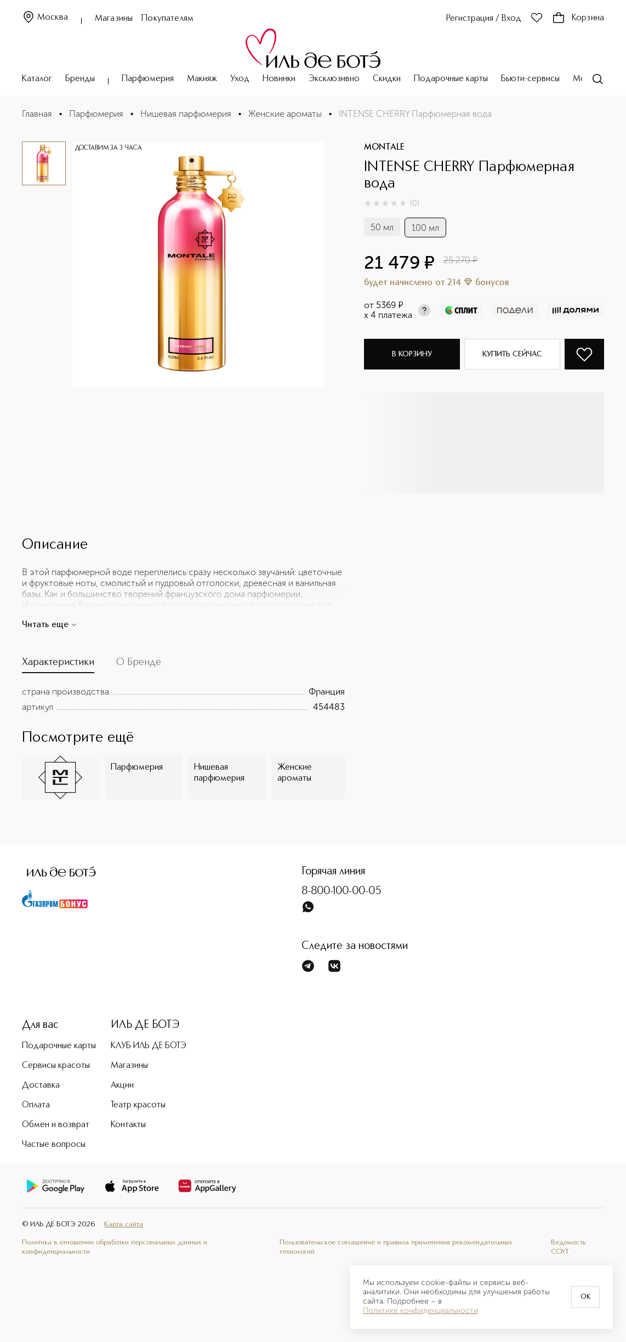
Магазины (114, 18)
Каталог (37, 79)
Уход (239, 79)
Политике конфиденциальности (420, 1310)
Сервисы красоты (56, 1065)
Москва (45, 18)
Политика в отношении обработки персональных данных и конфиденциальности (114, 1247)
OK (585, 1297)
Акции (122, 1085)
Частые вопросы (54, 1144)
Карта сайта (123, 1224)
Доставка (41, 1085)
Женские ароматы (285, 114)
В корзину (412, 354)
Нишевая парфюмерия (185, 114)
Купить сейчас (512, 354)
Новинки (279, 79)
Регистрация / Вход (483, 18)
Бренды (80, 79)
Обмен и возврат (55, 1125)
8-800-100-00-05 (341, 891)
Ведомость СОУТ (568, 1247)
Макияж (202, 79)
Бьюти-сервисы (530, 79)
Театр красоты (138, 1105)
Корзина (578, 18)
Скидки (387, 79)
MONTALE (384, 147)
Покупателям (167, 18)
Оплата (36, 1105)
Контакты (128, 1125)
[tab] (58, 665)
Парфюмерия (148, 79)
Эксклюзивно (334, 79)
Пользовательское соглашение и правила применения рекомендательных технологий (396, 1247)
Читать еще (49, 625)
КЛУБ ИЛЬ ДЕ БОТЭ (148, 1046)
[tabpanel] (183, 699)
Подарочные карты (451, 79)
